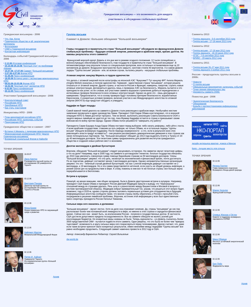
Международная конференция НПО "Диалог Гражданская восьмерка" (26, 135)
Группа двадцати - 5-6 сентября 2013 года (214, 39)
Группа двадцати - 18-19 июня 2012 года (213, 53)
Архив (56, 276)
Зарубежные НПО (14, 105)
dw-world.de (72, 239)
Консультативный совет (16, 100)
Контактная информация (17, 51)
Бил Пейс (217, 264)
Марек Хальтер (220, 190)
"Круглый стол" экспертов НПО (25, 86)
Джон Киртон (30, 159)
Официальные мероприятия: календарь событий (218, 87)
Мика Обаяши (220, 239)
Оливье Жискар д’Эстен (225, 215)
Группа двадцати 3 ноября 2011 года (211, 70)
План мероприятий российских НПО (23, 117)
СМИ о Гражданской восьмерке (20, 49)
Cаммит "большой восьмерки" (29, 71)
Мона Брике (30, 208)
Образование (199, 103)
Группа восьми (76, 34)
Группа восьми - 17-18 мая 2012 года (211, 50)
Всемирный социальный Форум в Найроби (26, 139)
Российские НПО (13, 103)
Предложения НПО (14, 122)
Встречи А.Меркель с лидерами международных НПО (32, 131)
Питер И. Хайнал (32, 257)
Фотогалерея (11, 46)
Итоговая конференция (20, 63)
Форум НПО (18, 73)
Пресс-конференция (19, 76)
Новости (197, 82)
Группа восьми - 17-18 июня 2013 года (212, 41)
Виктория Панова (33, 183)
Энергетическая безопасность (208, 101)
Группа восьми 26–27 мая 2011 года (211, 67)
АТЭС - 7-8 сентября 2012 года (208, 55)
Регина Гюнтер (220, 166)
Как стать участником (15, 108)
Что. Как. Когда (12, 39)
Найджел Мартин (33, 232)
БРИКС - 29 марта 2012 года (207, 58)
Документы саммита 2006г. (206, 92)
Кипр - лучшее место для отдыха (208, 148)
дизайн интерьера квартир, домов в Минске (214, 143)
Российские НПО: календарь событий (24, 119)
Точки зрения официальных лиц (209, 89)
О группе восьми (201, 84)
